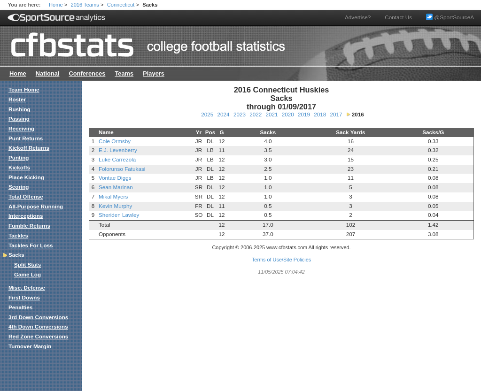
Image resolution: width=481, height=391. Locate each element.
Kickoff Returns (28, 148)
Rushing (19, 109)
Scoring (18, 187)
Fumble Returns (29, 225)
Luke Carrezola (117, 159)
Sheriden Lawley (119, 215)
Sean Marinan (116, 187)
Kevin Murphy (115, 206)
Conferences (87, 73)
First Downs (24, 297)
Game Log (27, 274)
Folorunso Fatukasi (122, 169)
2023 (239, 114)
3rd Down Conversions (38, 317)
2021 (271, 114)
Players (153, 73)
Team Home (23, 89)
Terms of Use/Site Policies (281, 259)
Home (56, 5)
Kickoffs (19, 167)
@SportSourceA (450, 17)
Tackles (18, 235)
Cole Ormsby (115, 141)
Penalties (20, 307)
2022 (255, 114)
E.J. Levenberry (118, 150)
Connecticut (121, 5)
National (48, 73)
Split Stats (27, 264)
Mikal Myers (113, 196)
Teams (124, 73)
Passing (19, 118)
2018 (320, 114)
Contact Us (398, 17)
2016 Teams (85, 5)
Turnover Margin (29, 346)
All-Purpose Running (35, 206)
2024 (223, 114)
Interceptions (25, 216)
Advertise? (358, 17)
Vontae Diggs (115, 178)
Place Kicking (26, 177)
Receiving (21, 128)
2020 (288, 114)
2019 (304, 114)
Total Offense (25, 196)
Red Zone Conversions (38, 336)
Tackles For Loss (30, 245)
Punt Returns (25, 138)
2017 (336, 114)
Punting (18, 157)
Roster (17, 99)
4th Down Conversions (38, 326)
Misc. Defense (26, 287)
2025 (207, 114)
